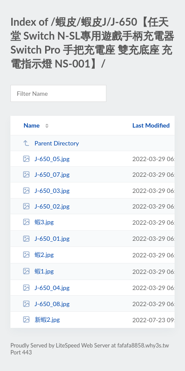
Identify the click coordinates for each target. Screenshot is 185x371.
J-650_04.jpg (46, 287)
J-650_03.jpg (46, 190)
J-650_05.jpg (46, 158)
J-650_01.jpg (46, 238)
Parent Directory (51, 143)
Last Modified (151, 125)
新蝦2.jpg (41, 319)
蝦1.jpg (38, 271)
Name (31, 125)
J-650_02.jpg (46, 206)
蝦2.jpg (38, 254)
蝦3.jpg (38, 222)
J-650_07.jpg (46, 174)
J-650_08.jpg (46, 303)
